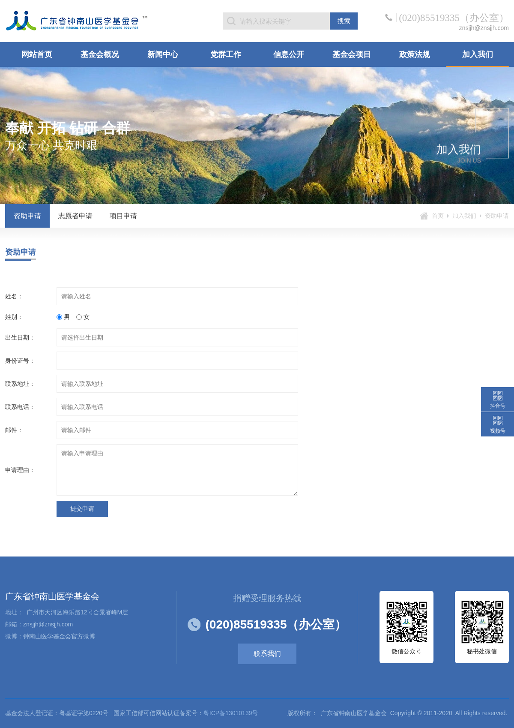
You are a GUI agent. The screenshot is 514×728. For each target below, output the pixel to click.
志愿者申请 (75, 216)
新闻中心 (162, 54)
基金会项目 (351, 54)
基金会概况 (100, 54)
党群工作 (225, 54)
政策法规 (414, 54)
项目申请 (123, 216)
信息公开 (288, 54)
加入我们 (477, 54)
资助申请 (27, 216)
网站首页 (36, 54)
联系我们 (267, 653)
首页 (438, 215)
